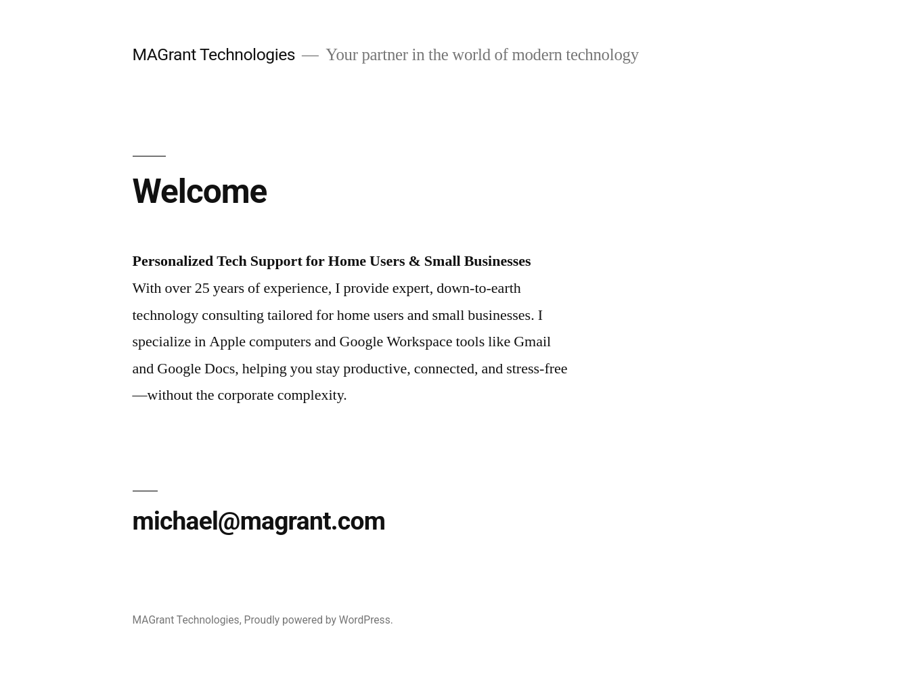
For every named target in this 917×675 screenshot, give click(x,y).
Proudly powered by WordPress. (318, 619)
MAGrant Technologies (214, 54)
